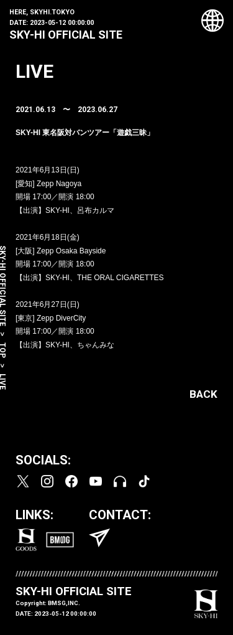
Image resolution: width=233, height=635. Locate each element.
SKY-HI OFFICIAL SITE (65, 34)
